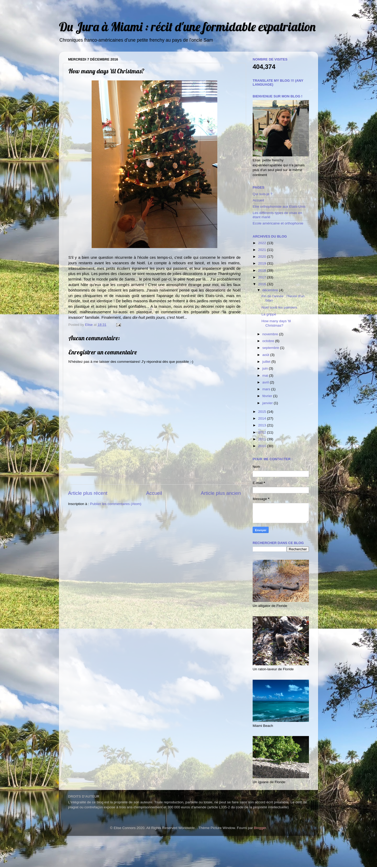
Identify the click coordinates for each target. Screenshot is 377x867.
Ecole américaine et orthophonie (278, 223)
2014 (262, 418)
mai (265, 375)
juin (265, 368)
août (266, 355)
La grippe (269, 314)
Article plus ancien (221, 493)
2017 (262, 277)
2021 (262, 250)
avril (266, 382)
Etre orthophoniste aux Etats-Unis (279, 206)
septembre (271, 348)
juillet (266, 362)
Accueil (154, 493)
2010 (262, 446)
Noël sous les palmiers (279, 307)
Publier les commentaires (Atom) (115, 504)
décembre (270, 290)
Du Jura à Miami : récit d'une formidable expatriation (187, 26)
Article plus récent (87, 493)
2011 (262, 439)
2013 (262, 425)
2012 (262, 432)
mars (266, 389)
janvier (268, 403)
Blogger (260, 828)
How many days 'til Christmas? (276, 323)
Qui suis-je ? (262, 194)
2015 (262, 412)
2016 (262, 284)
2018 (262, 270)
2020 (262, 257)
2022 (262, 243)
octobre (268, 341)
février (267, 396)
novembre (270, 334)
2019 (262, 263)
